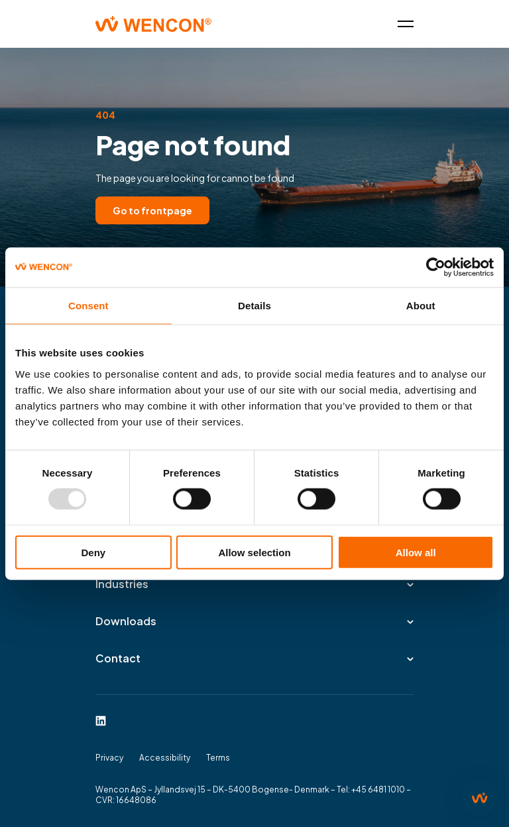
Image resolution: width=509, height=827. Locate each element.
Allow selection (254, 552)
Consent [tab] (88, 305)
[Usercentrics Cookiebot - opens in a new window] (436, 267)
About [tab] (420, 305)
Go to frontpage (152, 210)
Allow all (416, 552)
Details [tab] (254, 305)
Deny (93, 552)
